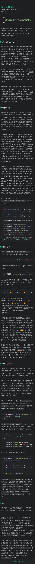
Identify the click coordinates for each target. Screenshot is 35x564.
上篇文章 (5, 28)
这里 (23, 20)
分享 (4, 12)
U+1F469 (6, 304)
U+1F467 (18, 304)
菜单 (14, 561)
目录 (22, 561)
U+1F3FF (22, 358)
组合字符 (4, 47)
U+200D (5, 314)
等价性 (27, 136)
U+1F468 (22, 302)
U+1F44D (14, 355)
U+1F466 (6, 306)
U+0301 (5, 63)
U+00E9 (25, 76)
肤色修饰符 (12, 350)
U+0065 (11, 61)
